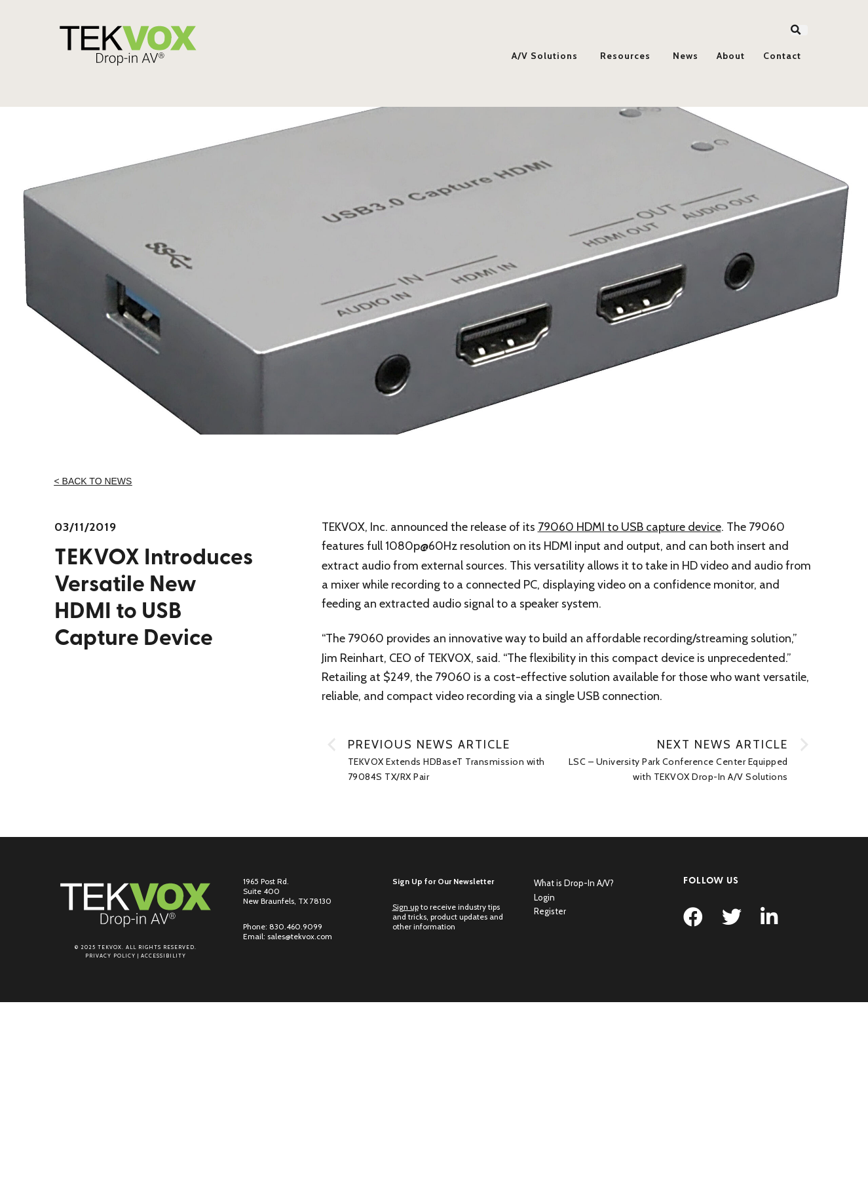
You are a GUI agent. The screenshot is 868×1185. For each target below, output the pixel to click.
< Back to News (93, 481)
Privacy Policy (110, 955)
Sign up (405, 907)
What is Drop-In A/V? (574, 883)
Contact (782, 56)
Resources (625, 56)
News (685, 56)
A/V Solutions (545, 56)
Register (550, 911)
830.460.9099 (295, 926)
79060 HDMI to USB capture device (629, 527)
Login (544, 897)
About (731, 56)
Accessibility (163, 955)
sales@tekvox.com (299, 936)
